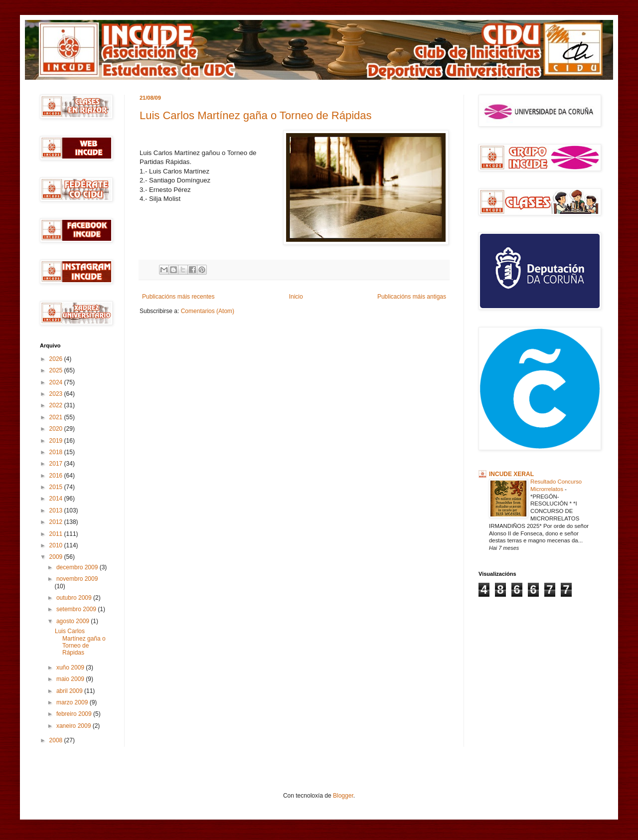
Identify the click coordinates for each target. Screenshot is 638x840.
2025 (56, 370)
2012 (56, 521)
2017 (56, 463)
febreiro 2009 (74, 713)
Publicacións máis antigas (411, 296)
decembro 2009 (78, 567)
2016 (56, 475)
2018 (56, 452)
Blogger (343, 795)
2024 (56, 382)
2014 (56, 498)
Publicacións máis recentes (178, 296)
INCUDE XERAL (511, 474)
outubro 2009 (74, 597)
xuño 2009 (71, 667)
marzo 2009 (73, 702)
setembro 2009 (77, 609)
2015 (56, 487)
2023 (56, 393)
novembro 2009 (77, 578)
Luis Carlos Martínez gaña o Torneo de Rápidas (256, 115)
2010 (56, 545)
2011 (56, 533)
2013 (56, 510)
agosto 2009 (73, 621)
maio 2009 (71, 678)
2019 (56, 440)
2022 (56, 405)
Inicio (296, 296)
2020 (56, 428)
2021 (56, 417)
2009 (56, 556)
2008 (56, 740)
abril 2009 (70, 690)
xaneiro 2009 (74, 725)
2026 (56, 358)
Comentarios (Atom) (207, 311)
